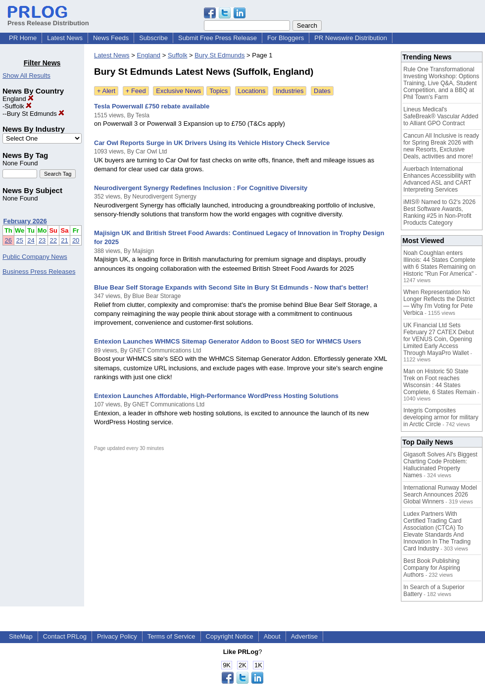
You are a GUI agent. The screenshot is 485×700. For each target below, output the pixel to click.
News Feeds (111, 38)
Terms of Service (171, 636)
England (18, 98)
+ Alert (106, 91)
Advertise (304, 636)
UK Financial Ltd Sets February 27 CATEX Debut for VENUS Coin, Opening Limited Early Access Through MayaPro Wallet (438, 339)
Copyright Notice (229, 636)
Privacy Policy (117, 636)
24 (30, 240)
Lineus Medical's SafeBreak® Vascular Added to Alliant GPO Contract (440, 116)
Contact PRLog (65, 636)
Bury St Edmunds (36, 113)
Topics (218, 91)
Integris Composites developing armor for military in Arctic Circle (440, 417)
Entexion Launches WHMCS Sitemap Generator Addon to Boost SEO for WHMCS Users (227, 341)
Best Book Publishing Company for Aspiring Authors (431, 567)
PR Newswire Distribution (350, 38)
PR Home (23, 38)
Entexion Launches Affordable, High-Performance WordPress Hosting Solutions (216, 396)
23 (42, 240)
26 (8, 240)
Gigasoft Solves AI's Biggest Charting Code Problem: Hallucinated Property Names (440, 465)
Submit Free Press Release (217, 38)
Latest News (65, 38)
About (272, 636)
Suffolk (18, 106)
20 (75, 240)
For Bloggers (285, 38)
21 (64, 240)
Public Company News (34, 256)
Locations (252, 91)
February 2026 (25, 221)
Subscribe (153, 38)
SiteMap (21, 636)
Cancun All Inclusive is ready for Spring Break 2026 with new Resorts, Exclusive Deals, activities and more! (441, 146)
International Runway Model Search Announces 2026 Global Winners (440, 494)
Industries (289, 91)
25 (19, 240)
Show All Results (26, 75)
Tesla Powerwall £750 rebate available (151, 106)
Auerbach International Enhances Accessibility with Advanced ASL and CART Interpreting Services (439, 179)
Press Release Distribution (48, 19)
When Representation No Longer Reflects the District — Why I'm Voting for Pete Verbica (439, 302)
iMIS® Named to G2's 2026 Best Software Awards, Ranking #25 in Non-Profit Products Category (439, 212)
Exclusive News (178, 91)
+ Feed (136, 91)
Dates (322, 91)
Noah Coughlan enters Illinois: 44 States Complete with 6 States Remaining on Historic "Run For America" (439, 263)
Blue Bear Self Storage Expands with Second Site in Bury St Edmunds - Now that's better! (231, 287)
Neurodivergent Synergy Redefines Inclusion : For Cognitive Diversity (200, 188)
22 (53, 240)
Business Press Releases (38, 271)
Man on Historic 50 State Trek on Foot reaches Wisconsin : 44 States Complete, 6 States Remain (439, 382)
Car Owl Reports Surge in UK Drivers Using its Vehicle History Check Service (212, 143)
